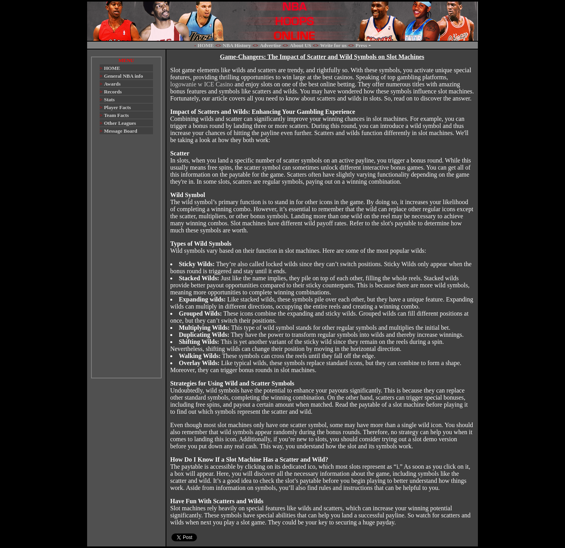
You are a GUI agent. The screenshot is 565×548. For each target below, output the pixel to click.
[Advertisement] (126, 260)
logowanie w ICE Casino (201, 84)
